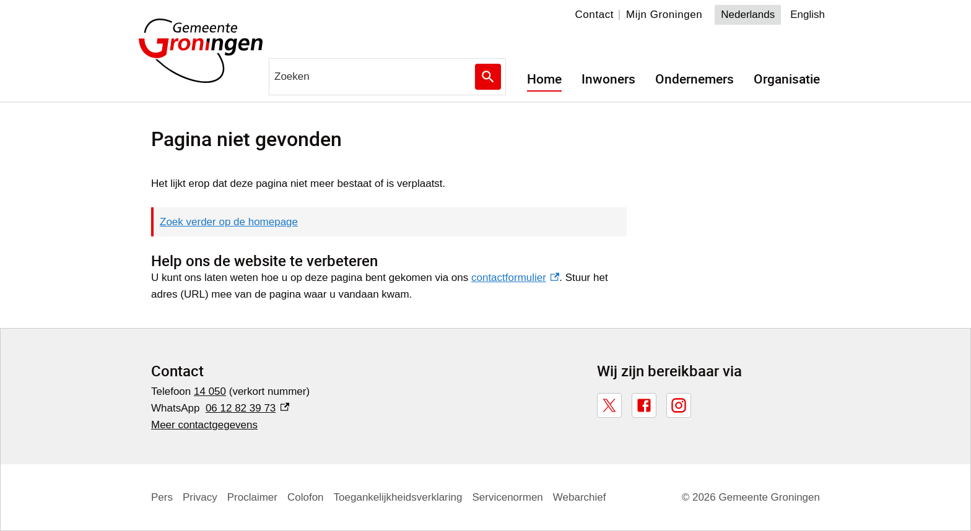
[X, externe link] (609, 405)
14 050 (211, 391)
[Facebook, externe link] (644, 405)
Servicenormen (510, 497)
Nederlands (748, 14)
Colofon (306, 497)
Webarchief (581, 497)
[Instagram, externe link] (678, 405)
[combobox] (387, 76)
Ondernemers (694, 79)
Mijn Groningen (665, 14)
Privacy (200, 497)
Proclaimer (252, 497)
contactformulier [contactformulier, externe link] (511, 277)
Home (544, 79)
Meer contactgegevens (205, 425)
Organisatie (787, 79)
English (808, 14)
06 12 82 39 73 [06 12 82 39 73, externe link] (247, 408)
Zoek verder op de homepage (228, 222)
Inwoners (608, 79)
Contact (595, 14)
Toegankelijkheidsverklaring (400, 497)
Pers (162, 497)
